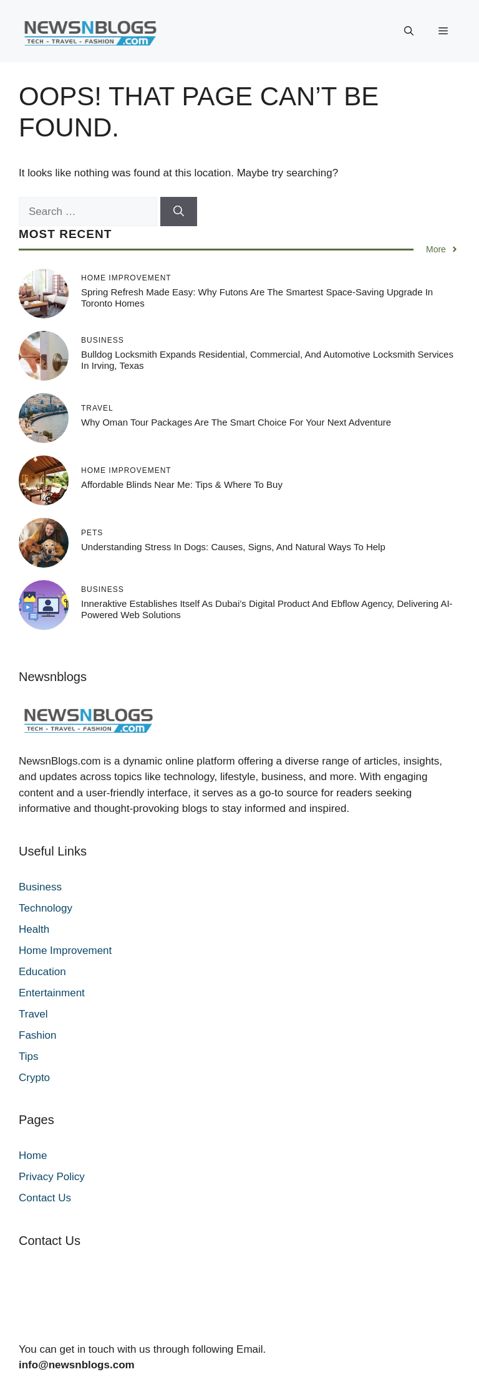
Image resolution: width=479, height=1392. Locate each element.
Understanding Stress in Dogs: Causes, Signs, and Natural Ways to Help (233, 546)
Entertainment (52, 993)
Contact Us (45, 1198)
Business (40, 887)
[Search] (178, 212)
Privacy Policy (52, 1177)
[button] (409, 31)
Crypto (34, 1078)
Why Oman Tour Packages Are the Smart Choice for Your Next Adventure (236, 422)
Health (34, 929)
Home (33, 1155)
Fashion (37, 1035)
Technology (45, 908)
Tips (29, 1056)
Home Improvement (65, 950)
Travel (33, 1014)
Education (42, 972)
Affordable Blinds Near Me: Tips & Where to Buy (182, 484)
